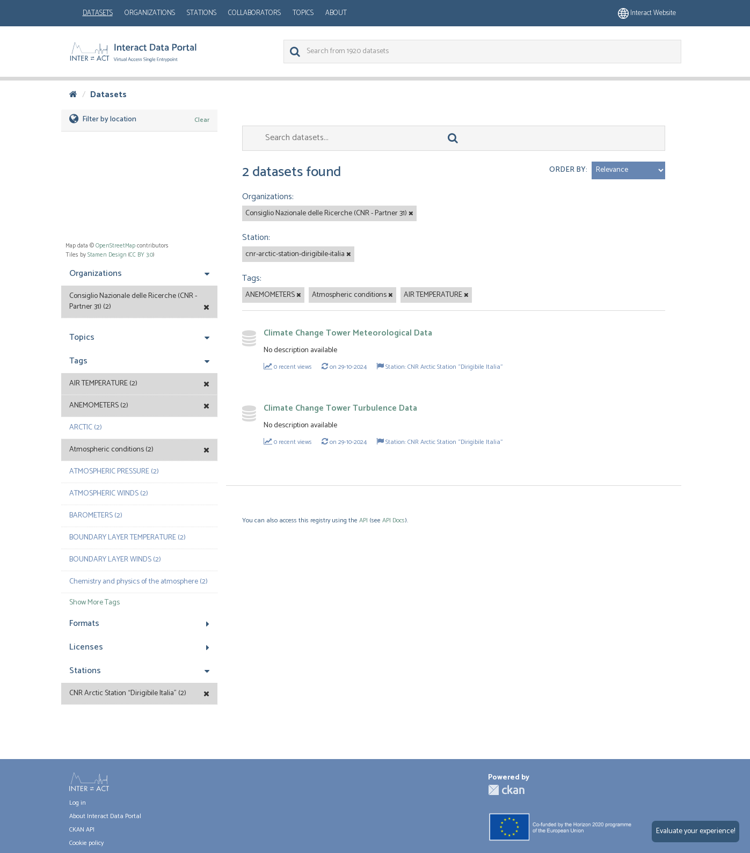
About (336, 13)
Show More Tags (94, 602)
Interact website (647, 13)
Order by (567, 170)
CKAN (506, 790)
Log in (77, 803)
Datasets (98, 13)
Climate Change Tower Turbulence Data (340, 408)
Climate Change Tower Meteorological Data (348, 333)
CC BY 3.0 (141, 255)
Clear (201, 120)
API (363, 520)
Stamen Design (107, 255)
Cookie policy (86, 843)
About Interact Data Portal (105, 816)
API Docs (393, 520)
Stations (201, 13)
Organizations (150, 13)
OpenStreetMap (115, 246)
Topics (303, 13)
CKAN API (81, 830)
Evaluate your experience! (695, 831)
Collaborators (254, 13)
